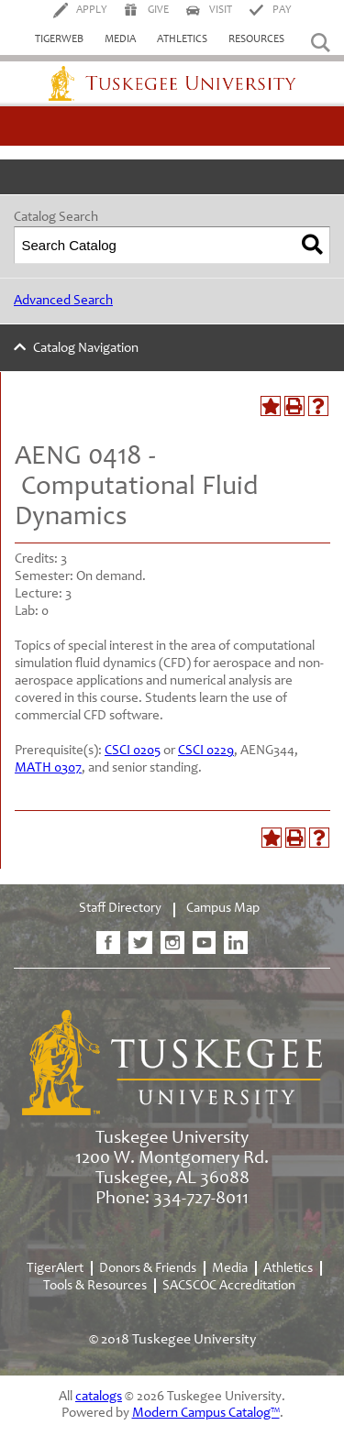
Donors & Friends (147, 1269)
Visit (220, 10)
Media (120, 39)
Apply (91, 10)
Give (158, 10)
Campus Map (223, 908)
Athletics (182, 39)
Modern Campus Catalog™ (206, 1413)
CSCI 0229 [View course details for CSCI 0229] (206, 751)
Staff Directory (120, 908)
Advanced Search (63, 301)
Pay (282, 10)
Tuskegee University (172, 84)
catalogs (98, 1397)
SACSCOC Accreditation (228, 1286)
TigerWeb (59, 39)
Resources (256, 39)
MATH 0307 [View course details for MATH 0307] (48, 768)
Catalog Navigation (86, 349)
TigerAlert (55, 1269)
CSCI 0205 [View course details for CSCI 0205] (133, 751)
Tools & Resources (95, 1286)
